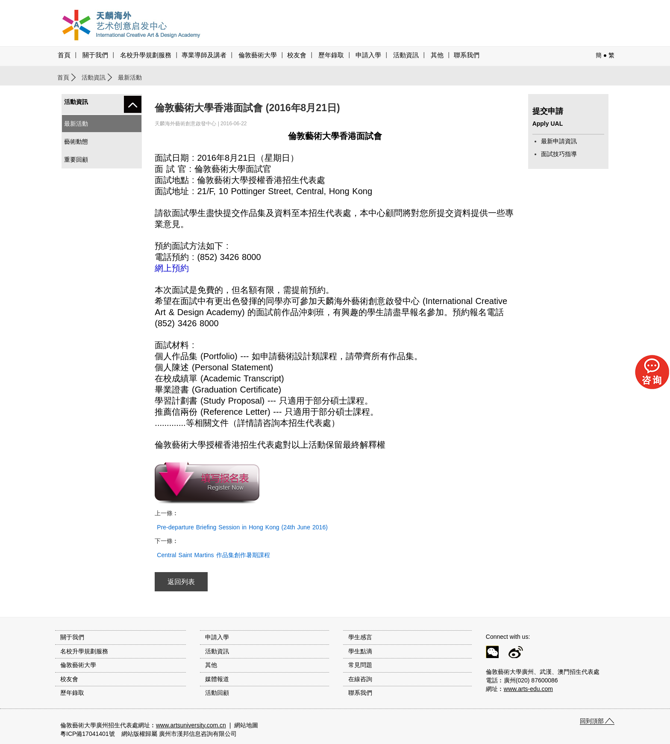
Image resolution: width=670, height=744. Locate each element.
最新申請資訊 (559, 141)
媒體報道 (217, 679)
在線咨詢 (360, 679)
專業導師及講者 (204, 55)
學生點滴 (360, 651)
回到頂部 (592, 720)
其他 (437, 55)
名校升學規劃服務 (145, 55)
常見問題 (360, 664)
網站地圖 (246, 725)
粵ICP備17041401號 (87, 733)
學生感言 (360, 637)
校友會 (296, 55)
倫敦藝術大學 (257, 55)
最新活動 (76, 123)
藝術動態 (76, 141)
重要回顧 (76, 159)
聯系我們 (466, 55)
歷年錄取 (331, 55)
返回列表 (181, 581)
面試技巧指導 (559, 154)
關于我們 (95, 55)
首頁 (64, 55)
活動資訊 (94, 77)
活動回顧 (217, 692)
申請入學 (368, 55)
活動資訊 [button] (406, 55)
